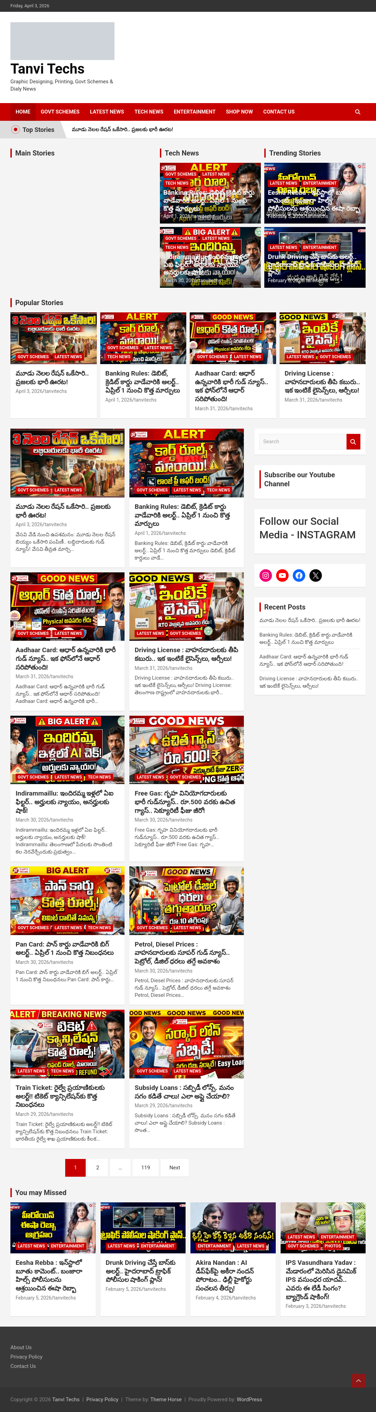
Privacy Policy (26, 1357)
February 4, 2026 (214, 1298)
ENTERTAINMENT (195, 112)
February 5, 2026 (286, 216)
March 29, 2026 (32, 1114)
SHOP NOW (239, 112)
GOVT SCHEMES (60, 112)
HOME (23, 112)
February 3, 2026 (304, 1306)
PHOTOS (333, 1246)
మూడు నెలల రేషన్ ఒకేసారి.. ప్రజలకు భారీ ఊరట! (122, 129)
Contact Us (23, 1366)
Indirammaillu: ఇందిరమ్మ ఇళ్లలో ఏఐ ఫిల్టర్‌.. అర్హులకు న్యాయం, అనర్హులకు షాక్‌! (206, 265)
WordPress (249, 1399)
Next (174, 1168)
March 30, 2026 (180, 280)
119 (145, 1168)
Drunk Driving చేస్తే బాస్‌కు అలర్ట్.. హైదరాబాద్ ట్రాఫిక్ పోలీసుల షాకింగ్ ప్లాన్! (313, 265)
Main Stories (35, 153)
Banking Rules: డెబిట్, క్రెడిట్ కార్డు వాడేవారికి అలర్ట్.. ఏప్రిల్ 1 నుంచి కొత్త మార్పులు (209, 200)
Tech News (182, 153)
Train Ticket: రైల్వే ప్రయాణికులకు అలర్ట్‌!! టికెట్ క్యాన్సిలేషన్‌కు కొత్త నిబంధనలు (60, 1096)
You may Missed (41, 1192)
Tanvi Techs (47, 69)
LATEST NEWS (107, 112)
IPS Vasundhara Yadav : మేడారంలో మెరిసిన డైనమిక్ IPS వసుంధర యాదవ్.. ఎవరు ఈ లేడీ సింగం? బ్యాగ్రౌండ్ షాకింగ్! (321, 1280)
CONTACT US (278, 112)
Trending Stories (295, 153)
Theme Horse (166, 1399)
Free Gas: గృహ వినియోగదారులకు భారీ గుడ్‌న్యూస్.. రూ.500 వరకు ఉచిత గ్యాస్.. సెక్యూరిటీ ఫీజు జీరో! (185, 801)
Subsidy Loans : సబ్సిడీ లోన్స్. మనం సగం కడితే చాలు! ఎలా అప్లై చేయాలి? (184, 1092)
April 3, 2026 (29, 391)
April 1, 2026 (176, 216)
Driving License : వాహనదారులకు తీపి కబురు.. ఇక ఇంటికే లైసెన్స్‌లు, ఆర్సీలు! (322, 381)
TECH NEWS (149, 112)
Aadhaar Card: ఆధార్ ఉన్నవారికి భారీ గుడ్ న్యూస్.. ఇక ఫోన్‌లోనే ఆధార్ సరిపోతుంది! (231, 386)
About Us (21, 1347)
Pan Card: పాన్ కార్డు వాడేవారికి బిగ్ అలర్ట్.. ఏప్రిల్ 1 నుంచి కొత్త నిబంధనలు (65, 948)
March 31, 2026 (211, 408)
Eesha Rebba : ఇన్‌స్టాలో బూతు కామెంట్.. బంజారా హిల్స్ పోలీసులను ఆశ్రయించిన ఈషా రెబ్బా (314, 200)
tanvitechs (203, 216)
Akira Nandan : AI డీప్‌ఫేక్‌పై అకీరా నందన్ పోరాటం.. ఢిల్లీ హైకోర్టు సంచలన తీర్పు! (225, 1275)
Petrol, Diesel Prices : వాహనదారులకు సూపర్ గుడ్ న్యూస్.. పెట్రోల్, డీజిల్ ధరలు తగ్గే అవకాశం (182, 952)
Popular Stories (39, 303)
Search (353, 441)
